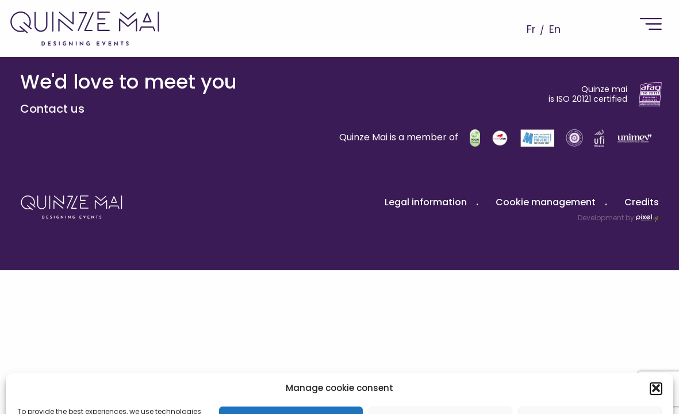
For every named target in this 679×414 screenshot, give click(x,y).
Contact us (52, 109)
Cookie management (546, 202)
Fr (531, 29)
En (555, 29)
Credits (641, 202)
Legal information (426, 202)
